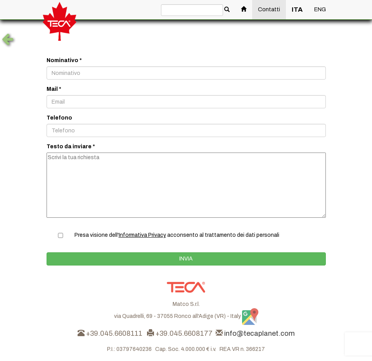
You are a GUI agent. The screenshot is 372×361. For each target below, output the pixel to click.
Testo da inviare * (71, 146)
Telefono (59, 118)
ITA (297, 9)
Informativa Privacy (142, 235)
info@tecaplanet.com (259, 333)
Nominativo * (64, 60)
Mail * (54, 89)
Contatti (269, 9)
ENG (320, 9)
